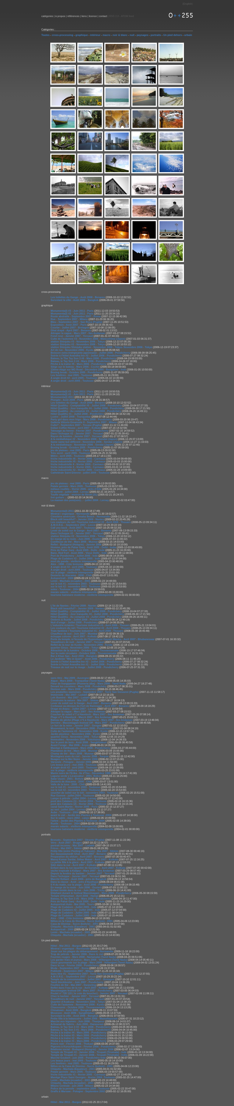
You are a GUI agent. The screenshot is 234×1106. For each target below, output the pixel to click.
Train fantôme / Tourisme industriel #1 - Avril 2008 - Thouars (87, 630)
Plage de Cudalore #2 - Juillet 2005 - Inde (75, 558)
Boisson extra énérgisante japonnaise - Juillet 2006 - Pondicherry (90, 352)
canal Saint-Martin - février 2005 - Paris (74, 806)
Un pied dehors (172, 35)
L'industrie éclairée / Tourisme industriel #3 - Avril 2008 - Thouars (90, 625)
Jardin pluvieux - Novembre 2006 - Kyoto (75, 734)
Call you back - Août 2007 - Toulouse (73, 527)
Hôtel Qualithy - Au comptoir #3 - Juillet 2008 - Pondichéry (86, 411)
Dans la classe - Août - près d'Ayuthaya (74, 881)
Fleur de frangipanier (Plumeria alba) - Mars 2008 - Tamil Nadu (88, 683)
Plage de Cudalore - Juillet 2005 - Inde (74, 907)
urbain (188, 35)
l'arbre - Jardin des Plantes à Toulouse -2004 (78, 820)
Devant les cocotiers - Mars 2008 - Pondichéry (79, 686)
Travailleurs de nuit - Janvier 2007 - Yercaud (77, 642)
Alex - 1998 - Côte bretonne (67, 564)
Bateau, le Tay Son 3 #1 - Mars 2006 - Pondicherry (81, 1029)
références (73, 16)
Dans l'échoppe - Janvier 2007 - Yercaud (75, 876)
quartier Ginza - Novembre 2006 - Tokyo (75, 647)
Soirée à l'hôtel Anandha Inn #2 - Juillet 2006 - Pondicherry (86, 355)
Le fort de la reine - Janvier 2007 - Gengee (76, 725)
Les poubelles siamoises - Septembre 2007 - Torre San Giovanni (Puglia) (95, 692)
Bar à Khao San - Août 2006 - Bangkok (74, 656)
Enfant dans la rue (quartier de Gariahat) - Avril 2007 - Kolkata (88, 867)
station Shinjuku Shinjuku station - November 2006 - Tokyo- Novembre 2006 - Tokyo (101, 347)
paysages (142, 35)
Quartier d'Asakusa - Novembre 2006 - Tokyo (78, 1001)
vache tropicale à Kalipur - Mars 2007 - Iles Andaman (83, 870)
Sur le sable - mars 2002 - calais (70, 817)
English (187, 3)
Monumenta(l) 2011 (62, 397)
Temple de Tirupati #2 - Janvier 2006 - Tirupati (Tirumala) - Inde (89, 1052)
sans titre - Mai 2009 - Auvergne (70, 678)
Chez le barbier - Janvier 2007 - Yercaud (75, 996)
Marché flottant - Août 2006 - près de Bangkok (78, 879)
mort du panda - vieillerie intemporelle (74, 561)
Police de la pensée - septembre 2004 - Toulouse (80, 1088)
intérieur (95, 35)
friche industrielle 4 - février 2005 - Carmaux (77, 464)
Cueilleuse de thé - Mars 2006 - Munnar (74, 541)
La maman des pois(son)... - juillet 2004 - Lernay (80, 500)
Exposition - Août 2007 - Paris (69, 324)
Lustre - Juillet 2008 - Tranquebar (71, 416)
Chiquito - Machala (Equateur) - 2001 (73, 926)
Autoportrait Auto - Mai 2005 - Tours (72, 904)
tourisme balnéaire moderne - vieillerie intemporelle (82, 594)
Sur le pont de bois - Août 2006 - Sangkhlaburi (79, 742)
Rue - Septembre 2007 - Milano (69, 319)
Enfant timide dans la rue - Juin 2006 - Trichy (78, 890)
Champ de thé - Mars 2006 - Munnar (72, 753)
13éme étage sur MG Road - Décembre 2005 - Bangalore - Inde (88, 369)
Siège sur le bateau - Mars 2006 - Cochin (75, 366)
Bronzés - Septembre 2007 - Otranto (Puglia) (77, 839)
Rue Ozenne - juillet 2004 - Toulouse (72, 795)
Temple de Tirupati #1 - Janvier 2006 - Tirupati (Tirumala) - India (89, 1055)
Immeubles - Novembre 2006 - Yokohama (75, 739)
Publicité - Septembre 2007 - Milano (72, 971)
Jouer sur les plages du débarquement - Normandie (82, 951)
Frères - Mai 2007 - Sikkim (66, 848)
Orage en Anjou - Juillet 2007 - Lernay (73, 708)
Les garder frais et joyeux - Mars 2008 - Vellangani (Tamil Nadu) (89, 959)
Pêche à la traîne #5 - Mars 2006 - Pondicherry (78, 364)
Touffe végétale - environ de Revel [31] (74, 494)
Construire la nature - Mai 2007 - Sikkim (74, 700)
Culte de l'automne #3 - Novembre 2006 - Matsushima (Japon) (88, 338)
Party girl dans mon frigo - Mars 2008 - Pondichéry (81, 419)
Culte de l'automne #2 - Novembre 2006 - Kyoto (79, 731)
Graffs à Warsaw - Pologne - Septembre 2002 (78, 1091)
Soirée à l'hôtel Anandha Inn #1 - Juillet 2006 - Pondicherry (86, 664)
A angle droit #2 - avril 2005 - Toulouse (74, 378)
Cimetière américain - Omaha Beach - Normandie (80, 516)
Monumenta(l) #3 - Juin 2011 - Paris (72, 310)
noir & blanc (120, 35)
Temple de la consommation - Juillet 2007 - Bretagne (83, 979)
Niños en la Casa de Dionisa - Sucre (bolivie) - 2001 (82, 921)
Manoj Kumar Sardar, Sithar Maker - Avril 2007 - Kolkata (84, 859)
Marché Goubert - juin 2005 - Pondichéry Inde (78, 1057)
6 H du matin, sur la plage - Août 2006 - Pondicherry (82, 884)
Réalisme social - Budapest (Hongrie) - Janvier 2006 (82, 1049)
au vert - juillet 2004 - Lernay (68, 809)
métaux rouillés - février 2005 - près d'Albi (76, 489)
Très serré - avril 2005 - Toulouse (70, 453)
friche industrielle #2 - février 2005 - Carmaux (78, 469)
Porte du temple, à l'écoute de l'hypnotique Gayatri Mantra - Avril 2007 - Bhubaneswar (103, 639)
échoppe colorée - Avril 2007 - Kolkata (74, 636)
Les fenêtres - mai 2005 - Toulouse (71, 375)
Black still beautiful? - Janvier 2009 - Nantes (77, 519)
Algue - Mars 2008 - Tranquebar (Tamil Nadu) (78, 680)
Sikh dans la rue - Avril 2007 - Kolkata (73, 865)
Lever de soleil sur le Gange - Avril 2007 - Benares (81, 530)
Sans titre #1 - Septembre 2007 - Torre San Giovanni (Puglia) (87, 973)
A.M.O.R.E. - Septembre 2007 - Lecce (73, 524)
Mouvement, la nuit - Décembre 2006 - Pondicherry (81, 728)
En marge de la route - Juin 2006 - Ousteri (76, 538)
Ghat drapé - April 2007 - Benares (71, 330)
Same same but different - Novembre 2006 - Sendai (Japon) (86, 441)
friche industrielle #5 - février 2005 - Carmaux (78, 461)
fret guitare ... (59, 497)
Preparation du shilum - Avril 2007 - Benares (77, 856)
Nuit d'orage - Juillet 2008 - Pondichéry (74, 622)
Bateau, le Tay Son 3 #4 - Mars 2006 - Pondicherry (81, 361)
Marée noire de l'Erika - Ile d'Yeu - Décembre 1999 (81, 773)
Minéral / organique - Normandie (70, 513)
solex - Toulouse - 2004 (65, 589)
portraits (156, 35)
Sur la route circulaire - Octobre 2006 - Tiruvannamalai (84, 653)
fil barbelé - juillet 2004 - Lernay (70, 491)
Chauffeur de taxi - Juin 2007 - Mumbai (74, 633)
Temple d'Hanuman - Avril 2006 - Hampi (74, 895)
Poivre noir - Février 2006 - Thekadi (72, 1043)
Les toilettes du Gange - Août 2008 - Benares (78, 297)
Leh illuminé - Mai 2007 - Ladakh (70, 697)
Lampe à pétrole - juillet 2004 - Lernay (73, 798)
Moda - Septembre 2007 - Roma (70, 968)
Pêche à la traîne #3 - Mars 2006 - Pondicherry (78, 1035)
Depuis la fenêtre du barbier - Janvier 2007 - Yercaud (83, 873)
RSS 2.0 (114, 16)
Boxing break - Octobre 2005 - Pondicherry (77, 372)
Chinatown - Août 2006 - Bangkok (71, 1010)
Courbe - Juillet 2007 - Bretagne (70, 327)
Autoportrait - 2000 (62, 578)
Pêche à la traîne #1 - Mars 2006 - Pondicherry (78, 1041)
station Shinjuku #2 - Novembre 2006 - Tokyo (78, 344)
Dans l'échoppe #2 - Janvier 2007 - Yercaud (77, 433)
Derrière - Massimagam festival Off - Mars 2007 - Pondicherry (88, 722)
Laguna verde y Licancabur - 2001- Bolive (76, 776)
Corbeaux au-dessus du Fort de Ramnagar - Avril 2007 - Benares (90, 706)
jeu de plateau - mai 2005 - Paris (70, 450)
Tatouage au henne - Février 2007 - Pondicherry (79, 430)
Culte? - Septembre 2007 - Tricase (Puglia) (76, 425)
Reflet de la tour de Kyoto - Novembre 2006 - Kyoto (81, 644)
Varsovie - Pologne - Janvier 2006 (71, 762)
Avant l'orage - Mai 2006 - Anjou (70, 745)
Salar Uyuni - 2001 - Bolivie (67, 778)
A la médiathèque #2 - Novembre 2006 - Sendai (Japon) (84, 439)
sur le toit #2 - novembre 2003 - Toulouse (75, 586)
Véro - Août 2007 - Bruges (66, 842)
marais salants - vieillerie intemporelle (74, 592)
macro (106, 35)
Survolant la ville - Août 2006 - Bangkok (75, 300)
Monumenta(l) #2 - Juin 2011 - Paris (72, 313)
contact (103, 16)
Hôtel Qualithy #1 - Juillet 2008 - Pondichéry (77, 413)
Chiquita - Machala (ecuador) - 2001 (72, 935)
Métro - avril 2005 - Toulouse (68, 455)
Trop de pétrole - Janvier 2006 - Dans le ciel (77, 954)
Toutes (45, 35)
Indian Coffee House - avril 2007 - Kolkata (76, 427)
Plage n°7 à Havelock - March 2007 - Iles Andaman (81, 717)
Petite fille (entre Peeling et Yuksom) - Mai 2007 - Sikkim (84, 851)
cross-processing (62, 35)
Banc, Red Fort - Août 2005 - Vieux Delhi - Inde (79, 552)
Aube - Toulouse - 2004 (65, 812)
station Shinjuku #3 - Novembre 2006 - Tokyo (78, 341)
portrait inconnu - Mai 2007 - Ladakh (73, 845)
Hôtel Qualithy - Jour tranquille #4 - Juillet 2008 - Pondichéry (87, 408)
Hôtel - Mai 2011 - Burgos (66, 945)
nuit (132, 35)
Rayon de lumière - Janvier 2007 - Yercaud (76, 436)
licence (93, 16)
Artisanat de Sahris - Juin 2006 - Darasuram (77, 1024)
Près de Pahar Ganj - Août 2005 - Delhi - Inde (78, 550)
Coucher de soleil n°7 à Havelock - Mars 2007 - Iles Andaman (87, 714)
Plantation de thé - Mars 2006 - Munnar (74, 750)
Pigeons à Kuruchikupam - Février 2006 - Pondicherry (83, 1046)
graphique (81, 35)
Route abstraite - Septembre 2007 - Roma (76, 316)
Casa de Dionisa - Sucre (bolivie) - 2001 (74, 923)
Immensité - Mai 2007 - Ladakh (69, 694)
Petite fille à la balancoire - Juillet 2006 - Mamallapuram (84, 1018)
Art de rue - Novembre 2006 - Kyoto (72, 350)
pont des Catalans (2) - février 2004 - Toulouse (79, 803)
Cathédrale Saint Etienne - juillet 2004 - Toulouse (80, 472)
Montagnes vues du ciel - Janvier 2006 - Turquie (80, 756)
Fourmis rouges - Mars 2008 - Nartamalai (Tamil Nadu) (83, 957)
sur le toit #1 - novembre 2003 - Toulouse (75, 583)
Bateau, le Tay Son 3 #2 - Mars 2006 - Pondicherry (81, 1027)
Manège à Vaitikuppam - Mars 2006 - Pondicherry (80, 748)
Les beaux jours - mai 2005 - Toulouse (74, 764)
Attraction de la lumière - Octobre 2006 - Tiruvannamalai (85, 650)
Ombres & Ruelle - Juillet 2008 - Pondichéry (77, 619)
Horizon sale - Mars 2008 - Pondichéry (74, 689)
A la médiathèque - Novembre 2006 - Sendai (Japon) (82, 444)
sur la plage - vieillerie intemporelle (72, 572)
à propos (60, 16)
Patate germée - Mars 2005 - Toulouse (73, 486)
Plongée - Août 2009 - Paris (67, 399)
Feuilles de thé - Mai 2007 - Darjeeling (73, 985)
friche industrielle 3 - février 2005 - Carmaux (77, 467)
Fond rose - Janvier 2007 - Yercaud (72, 336)
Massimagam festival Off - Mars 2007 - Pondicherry (82, 990)
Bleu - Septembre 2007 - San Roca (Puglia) (76, 322)
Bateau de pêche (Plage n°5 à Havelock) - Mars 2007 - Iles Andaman (92, 720)
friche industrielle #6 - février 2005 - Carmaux (78, 458)
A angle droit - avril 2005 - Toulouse (72, 380)
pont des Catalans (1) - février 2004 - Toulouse (79, 801)
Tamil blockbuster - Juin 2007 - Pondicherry (77, 982)
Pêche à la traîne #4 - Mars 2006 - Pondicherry (78, 1032)
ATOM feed (127, 16)
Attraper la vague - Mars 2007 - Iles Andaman (78, 333)
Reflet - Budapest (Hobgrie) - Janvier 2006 (76, 544)
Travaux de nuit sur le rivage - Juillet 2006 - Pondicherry (85, 667)
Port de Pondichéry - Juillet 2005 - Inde (74, 555)
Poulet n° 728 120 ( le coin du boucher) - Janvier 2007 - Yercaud (89, 993)
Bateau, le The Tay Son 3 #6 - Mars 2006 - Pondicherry (83, 358)
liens (84, 16)
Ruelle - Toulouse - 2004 (65, 823)
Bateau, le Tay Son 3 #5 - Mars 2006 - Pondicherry (81, 898)
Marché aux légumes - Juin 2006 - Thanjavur (77, 1021)
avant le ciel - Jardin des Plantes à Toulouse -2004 (81, 815)
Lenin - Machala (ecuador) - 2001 (70, 580)
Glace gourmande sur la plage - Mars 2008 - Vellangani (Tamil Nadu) (92, 962)
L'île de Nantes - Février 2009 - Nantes (74, 605)
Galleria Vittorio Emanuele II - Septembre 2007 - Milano (84, 422)
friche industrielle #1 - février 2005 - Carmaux (78, 1074)
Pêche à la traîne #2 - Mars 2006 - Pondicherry (78, 1038)
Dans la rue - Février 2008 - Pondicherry (75, 965)
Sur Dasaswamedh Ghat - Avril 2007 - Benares (79, 853)
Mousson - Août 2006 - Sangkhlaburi (73, 1013)
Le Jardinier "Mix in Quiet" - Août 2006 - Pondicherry (83, 658)
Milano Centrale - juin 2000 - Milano (72, 1085)
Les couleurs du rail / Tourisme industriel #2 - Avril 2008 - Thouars (91, 522)
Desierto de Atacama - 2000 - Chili (71, 575)
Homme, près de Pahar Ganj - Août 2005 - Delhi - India (83, 547)
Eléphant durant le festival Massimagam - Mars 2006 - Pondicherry (91, 893)
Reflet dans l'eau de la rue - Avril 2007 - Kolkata (79, 987)
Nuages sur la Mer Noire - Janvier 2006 (74, 759)
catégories (47, 16)
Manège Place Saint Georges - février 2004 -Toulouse (83, 1077)
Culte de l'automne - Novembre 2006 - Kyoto (77, 1004)
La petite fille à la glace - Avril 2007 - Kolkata (77, 862)
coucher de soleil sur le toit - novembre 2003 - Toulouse (84, 792)
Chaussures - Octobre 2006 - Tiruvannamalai (78, 1007)
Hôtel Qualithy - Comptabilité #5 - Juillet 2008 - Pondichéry (86, 405)
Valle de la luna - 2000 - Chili (68, 784)
